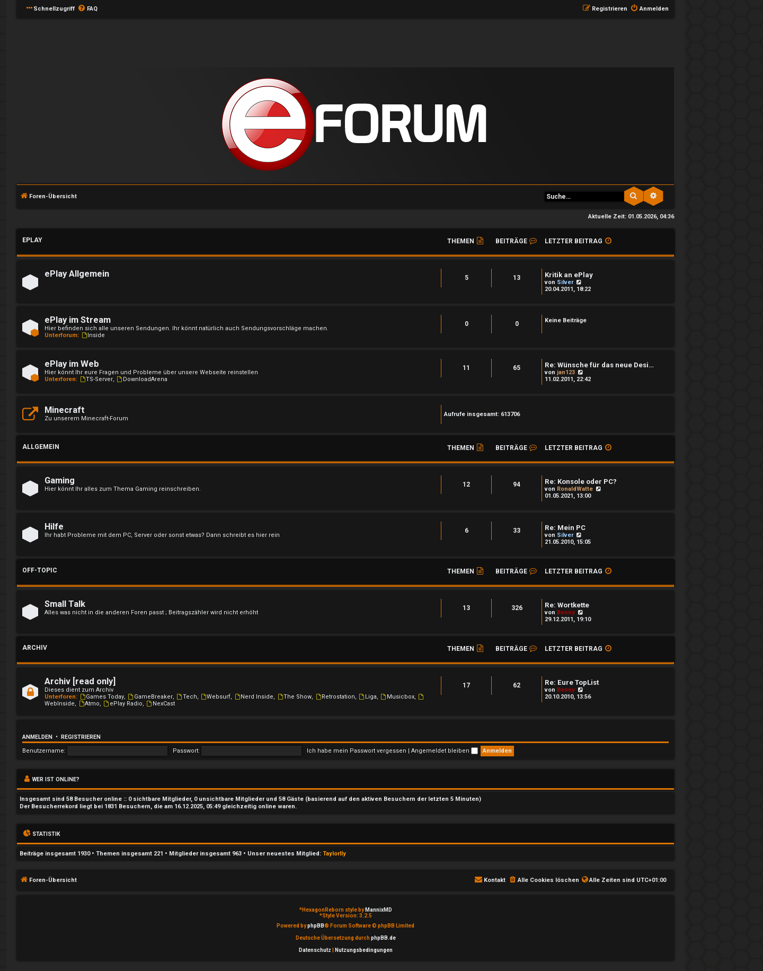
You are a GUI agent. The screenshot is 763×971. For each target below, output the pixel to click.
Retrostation (335, 696)
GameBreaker (150, 696)
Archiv (34, 647)
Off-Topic (39, 570)
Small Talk (65, 604)
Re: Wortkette (567, 605)
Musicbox (397, 696)
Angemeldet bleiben (444, 750)
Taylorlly (334, 853)
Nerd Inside (253, 696)
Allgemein (40, 447)
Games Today (101, 696)
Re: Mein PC (565, 528)
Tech (186, 696)
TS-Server (96, 379)
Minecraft (65, 410)
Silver (565, 282)
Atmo (89, 703)
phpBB (315, 926)
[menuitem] (87, 9)
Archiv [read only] (80, 681)
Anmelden (37, 737)
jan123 (566, 372)
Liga (367, 696)
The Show (294, 696)
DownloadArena (141, 379)
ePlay (32, 240)
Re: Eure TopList (572, 682)
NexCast (160, 703)
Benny (566, 612)
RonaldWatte (575, 489)
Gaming (60, 480)
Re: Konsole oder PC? (581, 482)
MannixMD (378, 910)
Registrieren (81, 737)
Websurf (215, 696)
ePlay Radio (123, 703)
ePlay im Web (72, 364)
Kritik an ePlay (569, 275)
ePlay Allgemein (77, 274)
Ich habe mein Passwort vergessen (356, 750)
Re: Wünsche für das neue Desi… (599, 365)
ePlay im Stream (78, 320)
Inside (93, 335)
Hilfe (54, 527)
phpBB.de (383, 938)
